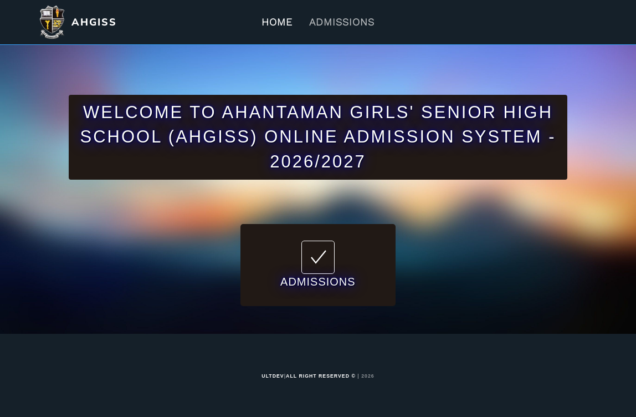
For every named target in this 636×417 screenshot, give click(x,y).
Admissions (342, 22)
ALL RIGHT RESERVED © (321, 376)
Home (277, 22)
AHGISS (94, 22)
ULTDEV (272, 376)
